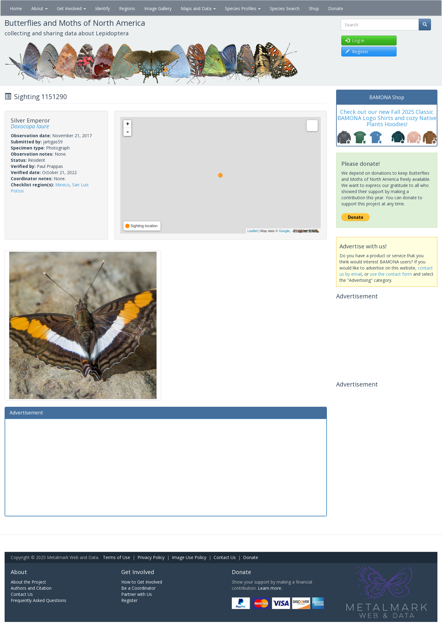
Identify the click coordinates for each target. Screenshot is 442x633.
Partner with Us (136, 594)
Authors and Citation (31, 588)
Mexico (62, 185)
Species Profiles (243, 8)
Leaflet (252, 231)
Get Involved (71, 8)
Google (284, 231)
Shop (314, 8)
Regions (127, 8)
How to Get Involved (141, 582)
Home (16, 8)
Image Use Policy (189, 557)
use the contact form (391, 274)
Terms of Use (116, 557)
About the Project (28, 582)
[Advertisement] (166, 467)
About (39, 8)
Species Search (285, 8)
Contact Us (225, 557)
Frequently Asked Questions (38, 600)
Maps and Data (198, 8)
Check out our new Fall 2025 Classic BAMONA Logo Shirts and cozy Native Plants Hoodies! (386, 118)
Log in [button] (354, 40)
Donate (335, 8)
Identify (102, 8)
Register (129, 600)
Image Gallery (158, 8)
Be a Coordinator (138, 588)
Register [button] (356, 51)
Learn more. (270, 588)
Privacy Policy (151, 557)
